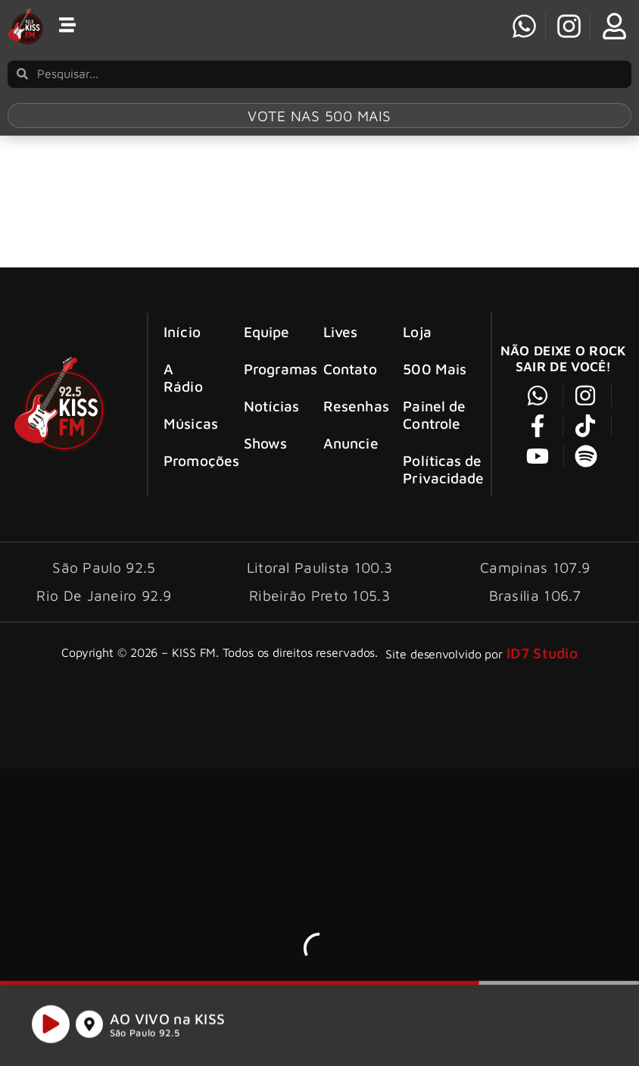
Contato (349, 368)
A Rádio (183, 377)
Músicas (190, 423)
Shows (266, 443)
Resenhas (349, 405)
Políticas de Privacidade (443, 469)
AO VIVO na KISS (168, 1023)
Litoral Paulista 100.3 (320, 567)
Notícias (270, 405)
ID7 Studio (542, 652)
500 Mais (434, 368)
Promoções (190, 460)
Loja (417, 331)
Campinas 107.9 (535, 567)
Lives (340, 331)
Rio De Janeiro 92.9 (103, 595)
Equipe (267, 331)
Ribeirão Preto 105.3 (319, 595)
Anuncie (349, 443)
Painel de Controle (434, 414)
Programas (270, 368)
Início (182, 331)
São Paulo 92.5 (144, 1037)
